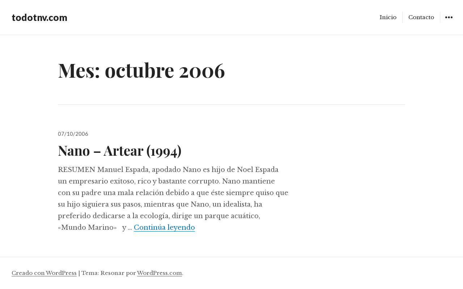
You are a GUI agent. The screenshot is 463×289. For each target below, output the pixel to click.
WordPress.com (159, 272)
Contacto (421, 17)
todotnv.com (39, 17)
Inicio (388, 17)
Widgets (448, 22)
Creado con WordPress (44, 272)
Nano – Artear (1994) (119, 150)
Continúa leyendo (164, 228)
